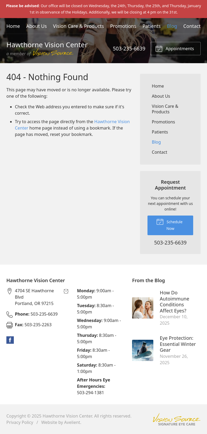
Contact (192, 26)
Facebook (10, 340)
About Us (36, 26)
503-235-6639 (129, 48)
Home (13, 26)
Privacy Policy (19, 422)
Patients (151, 26)
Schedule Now (169, 224)
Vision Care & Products (78, 26)
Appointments (174, 48)
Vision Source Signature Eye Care (177, 419)
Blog (172, 26)
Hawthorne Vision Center (67, 416)
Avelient (72, 422)
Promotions (123, 26)
